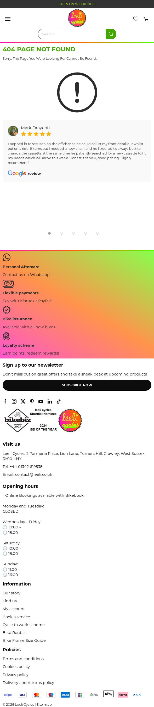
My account (14, 608)
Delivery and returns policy (28, 682)
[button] (7, 19)
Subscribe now (77, 385)
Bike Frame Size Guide (24, 640)
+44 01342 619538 (26, 466)
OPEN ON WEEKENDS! (77, 4)
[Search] (77, 34)
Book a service (16, 617)
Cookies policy (16, 666)
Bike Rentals (14, 632)
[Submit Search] (111, 34)
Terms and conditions (23, 658)
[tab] (49, 233)
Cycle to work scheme (24, 624)
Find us (10, 601)
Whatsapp (40, 274)
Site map (44, 704)
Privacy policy (15, 674)
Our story (11, 593)
